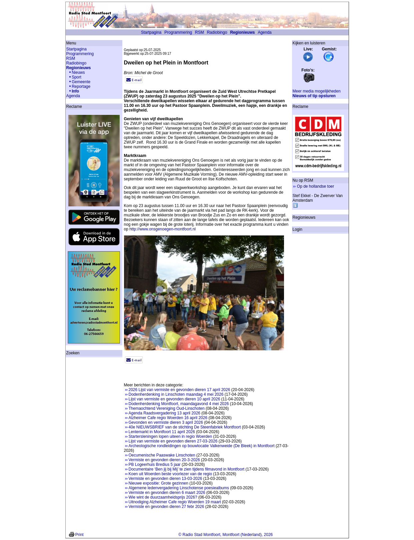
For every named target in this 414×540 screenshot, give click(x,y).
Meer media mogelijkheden (317, 91)
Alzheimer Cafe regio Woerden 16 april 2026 (168, 417)
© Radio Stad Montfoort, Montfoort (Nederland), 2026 (225, 534)
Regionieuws (242, 32)
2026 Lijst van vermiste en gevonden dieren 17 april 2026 (179, 389)
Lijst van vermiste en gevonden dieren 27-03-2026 (173, 441)
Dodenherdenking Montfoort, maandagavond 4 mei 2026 (179, 403)
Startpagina (151, 32)
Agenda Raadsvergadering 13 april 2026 (165, 413)
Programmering (178, 32)
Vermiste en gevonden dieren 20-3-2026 (164, 460)
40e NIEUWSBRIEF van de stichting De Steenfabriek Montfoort (185, 427)
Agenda (264, 32)
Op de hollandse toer (315, 186)
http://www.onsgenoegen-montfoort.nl (162, 229)
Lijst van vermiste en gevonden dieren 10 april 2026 (174, 399)
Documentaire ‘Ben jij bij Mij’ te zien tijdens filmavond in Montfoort (187, 469)
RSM (199, 32)
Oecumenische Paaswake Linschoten (162, 455)
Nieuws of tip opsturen (314, 96)
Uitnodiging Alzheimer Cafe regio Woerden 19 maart (175, 502)
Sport (76, 77)
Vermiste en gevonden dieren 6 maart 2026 (167, 492)
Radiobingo (217, 32)
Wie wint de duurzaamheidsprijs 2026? (163, 497)
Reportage (81, 86)
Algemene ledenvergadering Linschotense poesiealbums (179, 488)
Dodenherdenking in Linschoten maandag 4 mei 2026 (176, 394)
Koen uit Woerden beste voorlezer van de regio (170, 474)
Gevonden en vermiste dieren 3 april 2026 (166, 422)
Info (75, 91)
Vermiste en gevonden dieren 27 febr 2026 (166, 506)
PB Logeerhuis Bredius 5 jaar (155, 464)
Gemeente (81, 81)
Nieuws (78, 72)
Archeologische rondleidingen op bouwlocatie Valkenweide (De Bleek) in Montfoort (202, 445)
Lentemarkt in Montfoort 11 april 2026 (162, 431)
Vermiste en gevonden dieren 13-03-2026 (165, 478)
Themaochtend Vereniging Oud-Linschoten (167, 408)
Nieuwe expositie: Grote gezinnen (158, 483)
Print (79, 534)
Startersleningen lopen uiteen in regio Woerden (170, 436)
